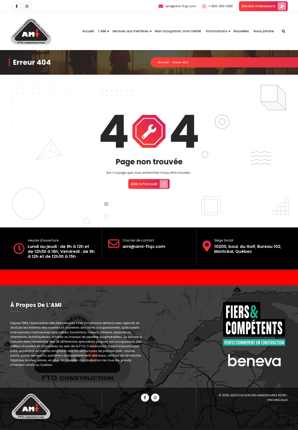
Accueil (88, 31)
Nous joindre (264, 31)
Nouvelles (241, 31)
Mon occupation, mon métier (178, 31)
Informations (216, 31)
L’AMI (102, 31)
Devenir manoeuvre (264, 6)
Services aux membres (130, 31)
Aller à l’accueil (149, 191)
